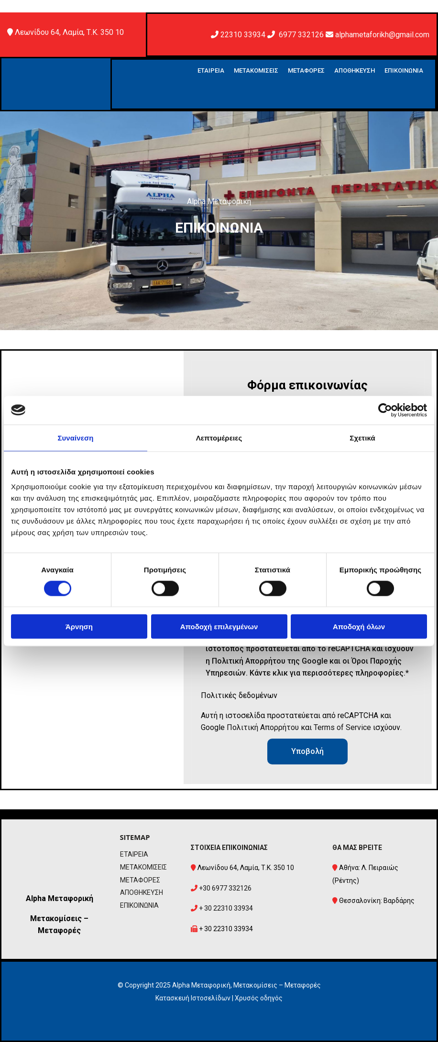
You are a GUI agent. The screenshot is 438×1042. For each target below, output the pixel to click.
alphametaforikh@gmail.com (382, 34)
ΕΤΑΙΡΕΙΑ (210, 70)
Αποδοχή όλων (359, 627)
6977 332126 (301, 34)
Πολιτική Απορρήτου (263, 727)
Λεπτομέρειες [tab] (219, 437)
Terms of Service (342, 727)
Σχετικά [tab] (362, 437)
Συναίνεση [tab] (75, 437)
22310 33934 (242, 34)
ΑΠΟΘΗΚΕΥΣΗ (354, 70)
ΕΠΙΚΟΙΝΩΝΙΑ (403, 70)
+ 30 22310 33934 (226, 908)
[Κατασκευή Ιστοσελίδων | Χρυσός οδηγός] (16, 1024)
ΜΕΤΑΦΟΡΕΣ (306, 70)
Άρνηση (79, 627)
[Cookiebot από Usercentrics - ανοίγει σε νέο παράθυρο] (385, 410)
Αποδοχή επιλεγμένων (219, 627)
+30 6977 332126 (225, 888)
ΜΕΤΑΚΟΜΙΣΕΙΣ (256, 70)
